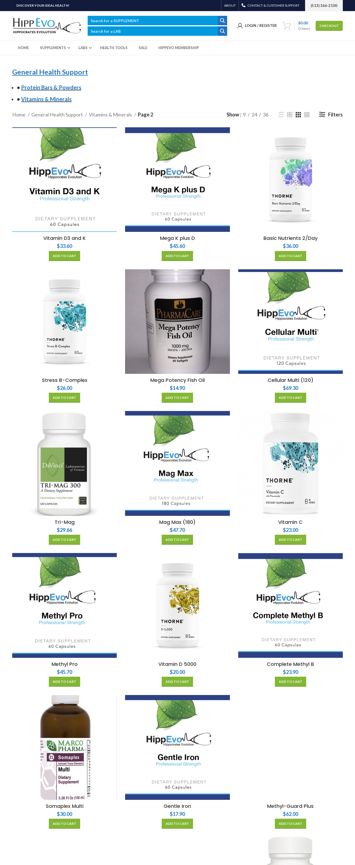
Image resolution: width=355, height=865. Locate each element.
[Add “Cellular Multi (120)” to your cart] (290, 398)
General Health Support (57, 114)
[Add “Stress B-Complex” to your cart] (64, 398)
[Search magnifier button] (222, 20)
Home (19, 114)
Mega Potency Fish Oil (177, 380)
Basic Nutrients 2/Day (290, 238)
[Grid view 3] (298, 114)
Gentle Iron (177, 806)
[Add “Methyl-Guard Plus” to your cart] (290, 824)
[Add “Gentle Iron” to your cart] (177, 824)
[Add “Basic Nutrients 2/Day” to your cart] (290, 256)
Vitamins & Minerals (111, 114)
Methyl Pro (65, 664)
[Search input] (153, 21)
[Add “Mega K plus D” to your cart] (177, 256)
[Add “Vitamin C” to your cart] (290, 540)
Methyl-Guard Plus (290, 806)
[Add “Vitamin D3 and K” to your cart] (64, 256)
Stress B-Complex (64, 380)
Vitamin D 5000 (177, 664)
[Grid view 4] (307, 114)
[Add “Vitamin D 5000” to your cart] (177, 682)
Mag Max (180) (177, 522)
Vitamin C (290, 522)
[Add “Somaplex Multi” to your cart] (64, 824)
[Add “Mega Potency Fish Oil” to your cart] (177, 398)
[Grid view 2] (289, 114)
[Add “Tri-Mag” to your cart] (64, 540)
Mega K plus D (177, 238)
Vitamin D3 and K (64, 238)
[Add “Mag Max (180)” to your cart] (177, 540)
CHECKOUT (329, 26)
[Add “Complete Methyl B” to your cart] (290, 682)
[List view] (281, 114)
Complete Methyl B (290, 664)
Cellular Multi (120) (290, 380)
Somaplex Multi (64, 806)
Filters (335, 114)
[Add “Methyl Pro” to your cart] (64, 682)
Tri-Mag (65, 522)
